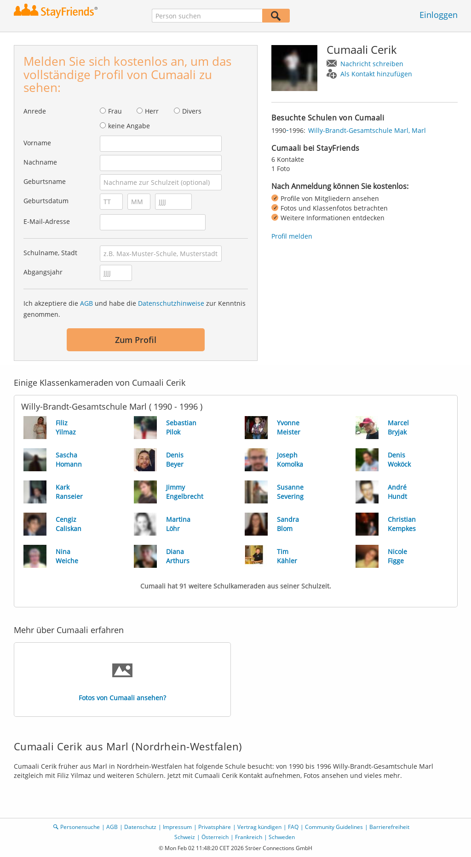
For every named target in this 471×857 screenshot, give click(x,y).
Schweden (282, 837)
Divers (191, 111)
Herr (152, 111)
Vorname (37, 142)
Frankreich (248, 837)
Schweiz (184, 837)
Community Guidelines (334, 827)
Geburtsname (44, 181)
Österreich (215, 837)
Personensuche (80, 827)
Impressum (177, 827)
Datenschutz (140, 827)
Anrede (34, 111)
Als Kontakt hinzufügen (376, 73)
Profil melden (291, 236)
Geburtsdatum (46, 200)
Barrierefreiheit (389, 827)
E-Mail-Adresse (46, 221)
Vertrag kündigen (259, 827)
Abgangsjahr (43, 272)
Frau (115, 111)
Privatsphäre (214, 827)
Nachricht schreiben (371, 63)
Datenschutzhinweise (171, 303)
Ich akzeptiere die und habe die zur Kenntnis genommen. (134, 309)
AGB (86, 303)
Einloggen (438, 14)
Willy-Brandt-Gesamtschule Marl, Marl (367, 130)
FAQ (293, 827)
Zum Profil (135, 339)
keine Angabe (129, 125)
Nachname (40, 162)
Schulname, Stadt (50, 252)
